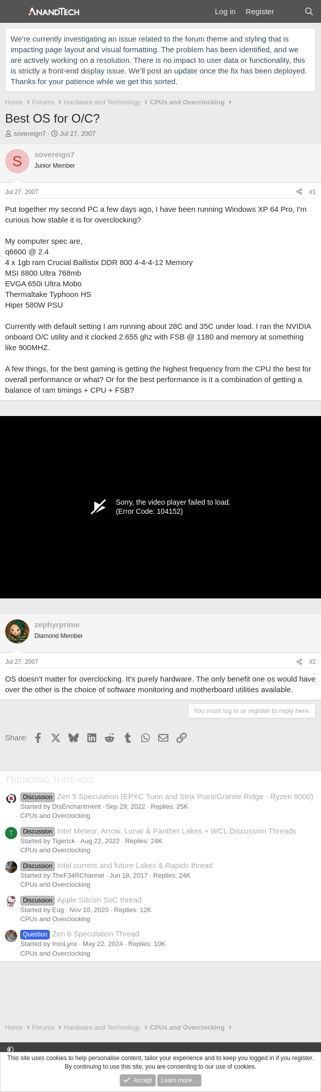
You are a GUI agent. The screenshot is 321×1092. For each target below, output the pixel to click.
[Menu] (14, 12)
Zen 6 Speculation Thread (79, 933)
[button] (10, 1050)
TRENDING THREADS (49, 780)
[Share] (299, 192)
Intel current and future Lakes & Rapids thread (116, 865)
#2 (312, 661)
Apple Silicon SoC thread (80, 899)
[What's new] (289, 11)
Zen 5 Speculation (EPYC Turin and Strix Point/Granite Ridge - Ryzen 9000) (166, 796)
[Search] (309, 11)
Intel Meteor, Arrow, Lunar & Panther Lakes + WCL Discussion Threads (158, 830)
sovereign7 (30, 133)
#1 (312, 192)
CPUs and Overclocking (55, 815)
